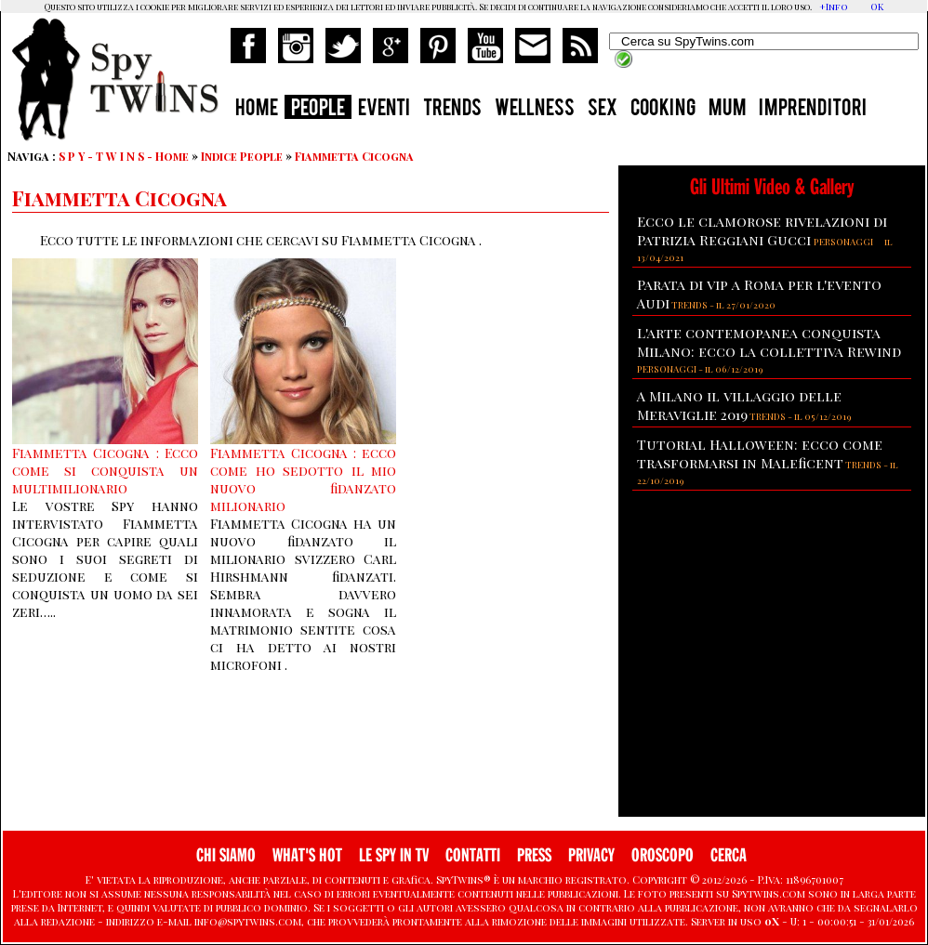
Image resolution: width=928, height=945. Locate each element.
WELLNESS (535, 109)
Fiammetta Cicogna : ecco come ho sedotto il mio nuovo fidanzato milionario (303, 479)
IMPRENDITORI (813, 109)
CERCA (728, 855)
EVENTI (384, 109)
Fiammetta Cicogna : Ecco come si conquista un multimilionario (105, 470)
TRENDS (452, 109)
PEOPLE (318, 109)
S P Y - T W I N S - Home (124, 156)
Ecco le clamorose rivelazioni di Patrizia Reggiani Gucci (762, 230)
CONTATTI (472, 855)
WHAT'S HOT (307, 855)
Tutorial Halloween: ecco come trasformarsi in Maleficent (759, 453)
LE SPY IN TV (394, 855)
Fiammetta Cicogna (354, 156)
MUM (727, 109)
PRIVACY (591, 855)
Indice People (242, 156)
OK (876, 6)
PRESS (534, 855)
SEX (602, 109)
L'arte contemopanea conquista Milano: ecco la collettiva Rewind (769, 342)
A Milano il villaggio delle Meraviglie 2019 (739, 405)
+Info (833, 6)
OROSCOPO (662, 855)
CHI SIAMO (226, 855)
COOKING (663, 109)
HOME (256, 109)
